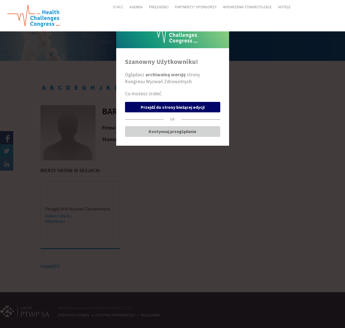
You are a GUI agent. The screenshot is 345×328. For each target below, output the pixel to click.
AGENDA (136, 6)
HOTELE (284, 6)
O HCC (118, 6)
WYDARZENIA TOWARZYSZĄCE (247, 6)
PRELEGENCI (159, 6)
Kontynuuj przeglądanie (172, 131)
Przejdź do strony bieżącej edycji (173, 107)
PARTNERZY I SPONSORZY (196, 6)
